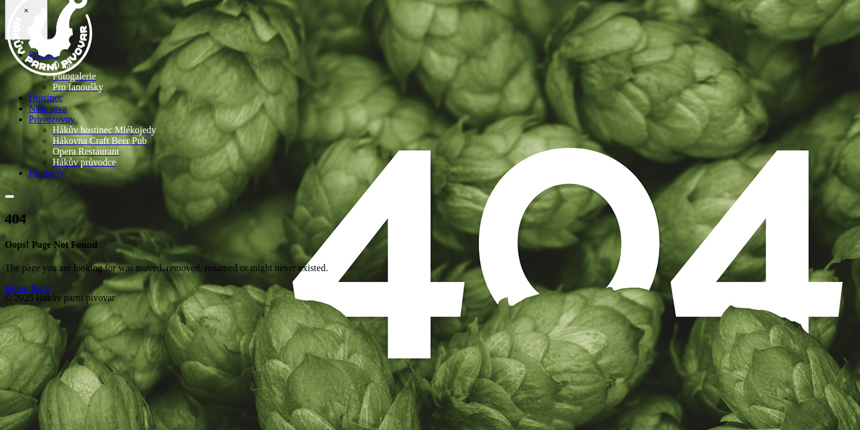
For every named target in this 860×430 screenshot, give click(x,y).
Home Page (27, 288)
